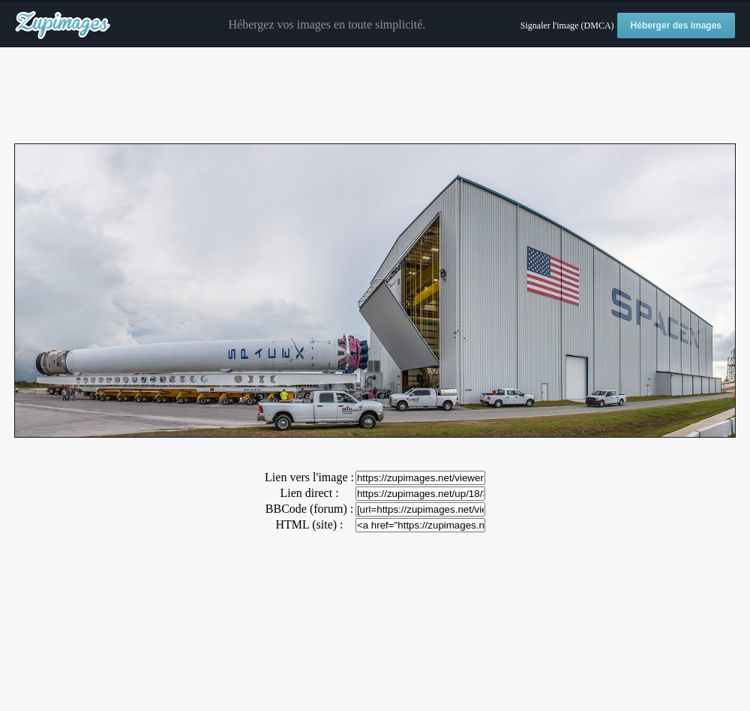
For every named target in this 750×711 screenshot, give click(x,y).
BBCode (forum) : (309, 508)
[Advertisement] (375, 96)
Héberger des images (676, 25)
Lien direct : (309, 493)
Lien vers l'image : (309, 477)
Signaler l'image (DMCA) (567, 25)
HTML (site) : (309, 524)
